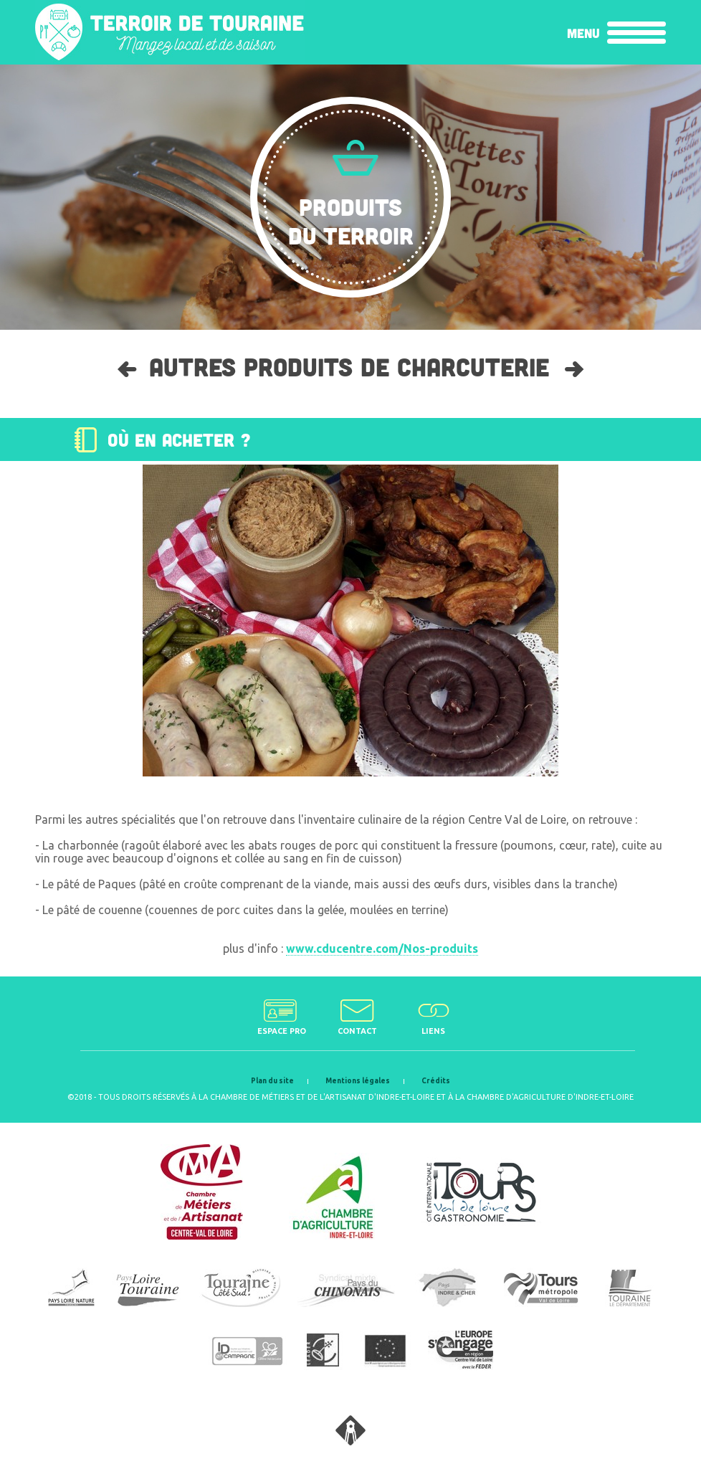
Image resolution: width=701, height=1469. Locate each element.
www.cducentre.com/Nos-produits (382, 948)
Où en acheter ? (179, 439)
